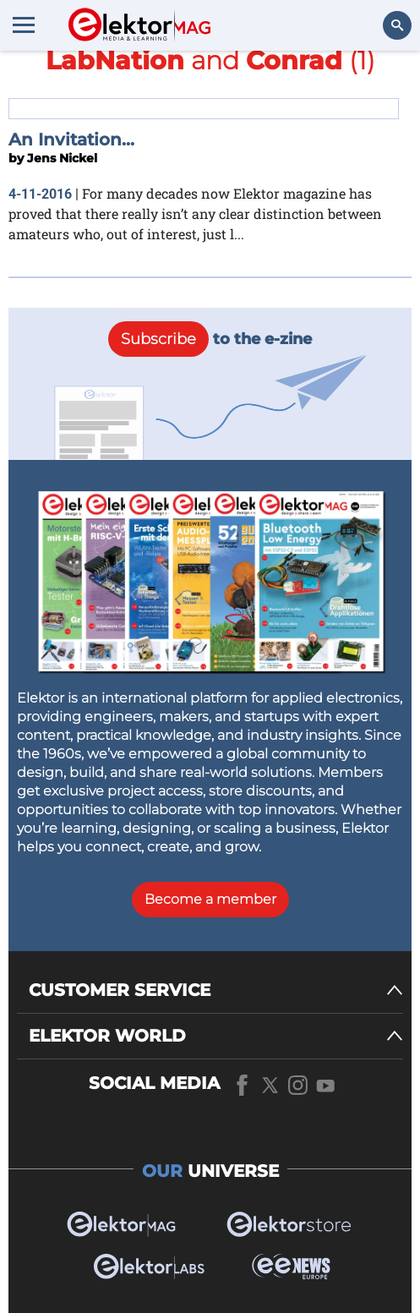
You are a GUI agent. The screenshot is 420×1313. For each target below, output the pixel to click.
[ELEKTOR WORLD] (216, 1036)
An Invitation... (71, 139)
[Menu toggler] (23, 25)
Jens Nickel (62, 158)
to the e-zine (210, 339)
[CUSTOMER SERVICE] (216, 990)
